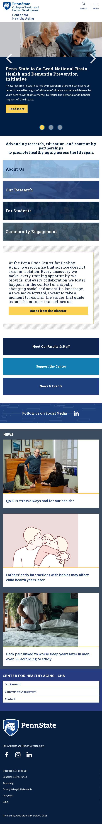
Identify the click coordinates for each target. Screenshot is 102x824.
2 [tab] (51, 127)
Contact (10, 699)
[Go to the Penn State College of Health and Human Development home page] (21, 7)
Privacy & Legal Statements (17, 789)
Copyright (8, 795)
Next (93, 58)
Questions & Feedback (15, 770)
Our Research (13, 684)
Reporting (8, 783)
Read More (17, 109)
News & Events (51, 386)
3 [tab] (60, 127)
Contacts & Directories (15, 776)
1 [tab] (42, 127)
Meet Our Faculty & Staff (51, 346)
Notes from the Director (48, 311)
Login (5, 801)
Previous (8, 58)
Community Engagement (21, 691)
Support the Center (51, 366)
